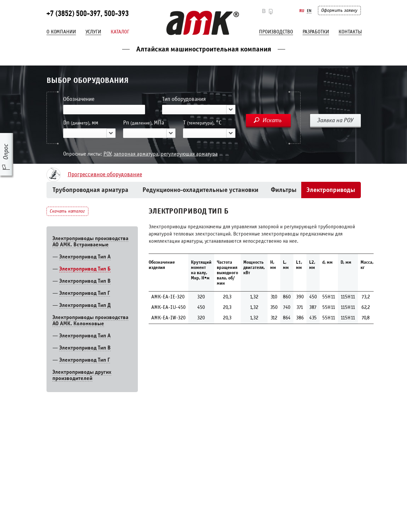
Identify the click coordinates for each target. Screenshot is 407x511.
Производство (276, 32)
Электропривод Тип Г (84, 293)
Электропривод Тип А (85, 257)
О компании (61, 32)
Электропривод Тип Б (85, 269)
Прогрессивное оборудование (105, 175)
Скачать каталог (67, 211)
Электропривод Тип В (85, 281)
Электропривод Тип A (85, 335)
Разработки (316, 32)
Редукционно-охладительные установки (200, 190)
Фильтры (284, 190)
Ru (301, 10)
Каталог (120, 32)
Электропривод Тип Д (85, 305)
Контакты (350, 32)
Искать (272, 120)
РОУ (107, 154)
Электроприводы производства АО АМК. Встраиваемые (90, 241)
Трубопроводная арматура (90, 190)
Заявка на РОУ (335, 120)
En (309, 10)
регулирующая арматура (189, 154)
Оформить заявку (339, 10)
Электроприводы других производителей (81, 375)
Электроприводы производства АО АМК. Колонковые (90, 320)
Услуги (93, 32)
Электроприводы (330, 190)
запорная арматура (136, 154)
